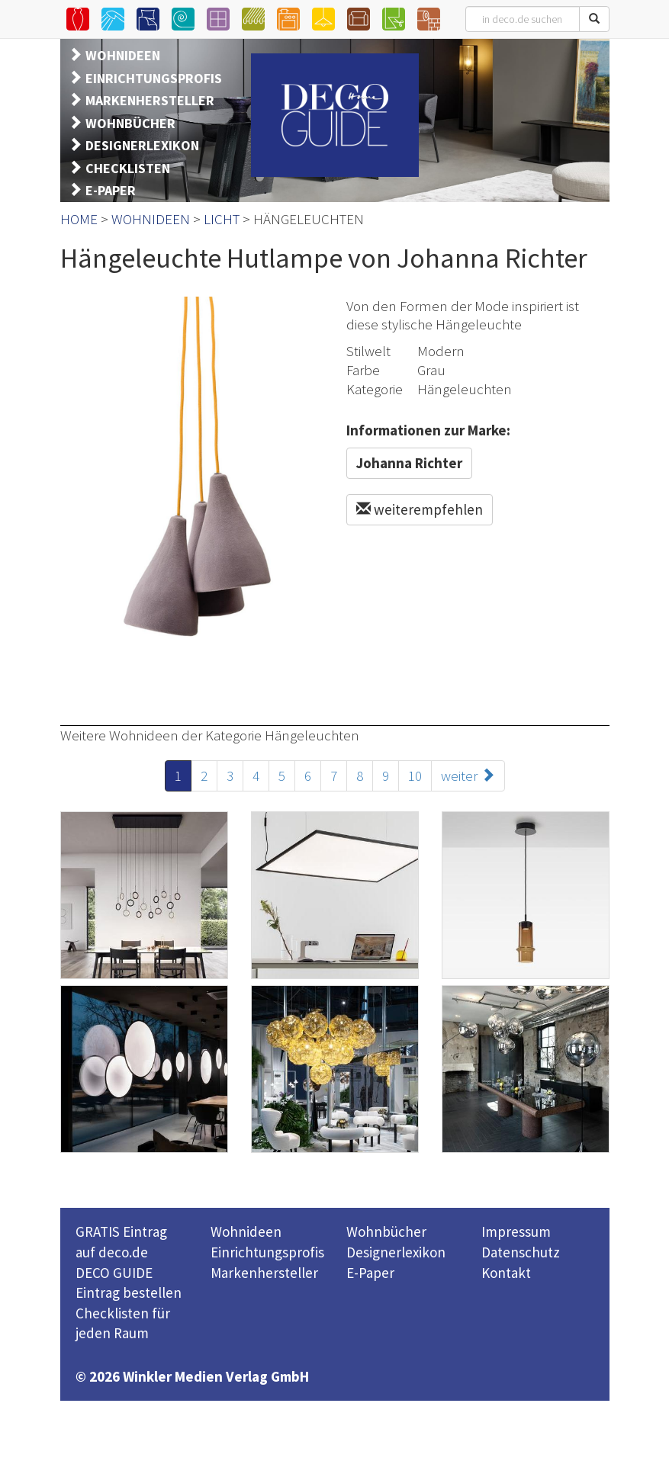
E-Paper (370, 1272)
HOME (79, 219)
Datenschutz (520, 1252)
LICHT (222, 219)
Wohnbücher (386, 1231)
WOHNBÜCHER (130, 123)
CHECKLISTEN (127, 168)
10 (415, 775)
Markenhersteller (264, 1272)
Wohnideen (246, 1231)
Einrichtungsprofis (267, 1252)
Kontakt (506, 1272)
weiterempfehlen (419, 509)
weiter (468, 775)
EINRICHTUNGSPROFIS (153, 78)
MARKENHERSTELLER (149, 100)
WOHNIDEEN (122, 55)
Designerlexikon (395, 1252)
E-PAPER (110, 190)
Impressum (516, 1231)
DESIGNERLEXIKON (142, 145)
